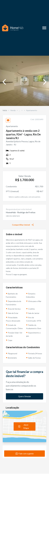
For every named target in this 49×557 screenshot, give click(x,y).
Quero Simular (24, 396)
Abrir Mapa (23, 426)
